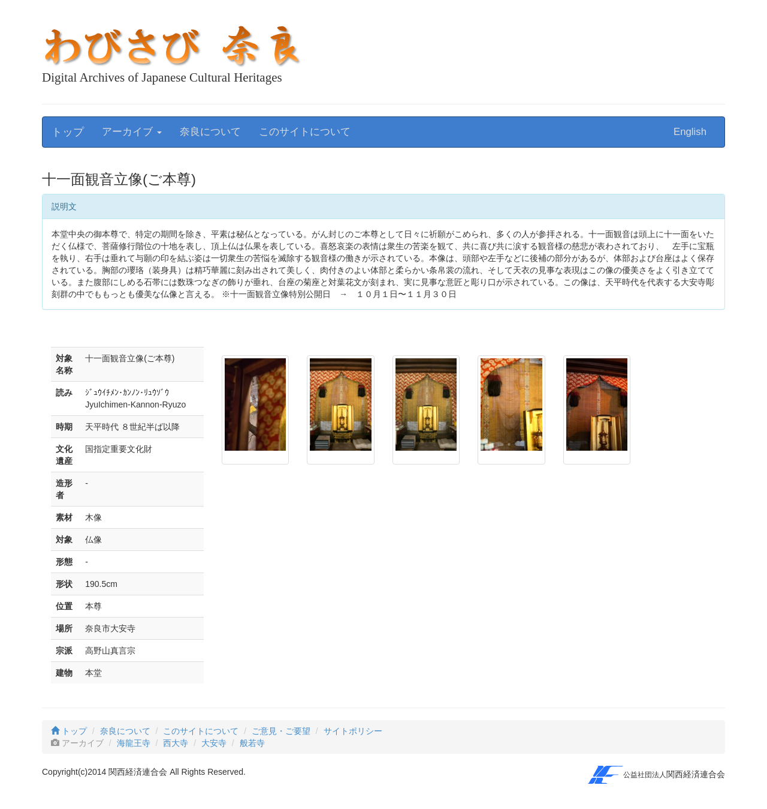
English (690, 131)
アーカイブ (132, 131)
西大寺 (175, 743)
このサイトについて (305, 131)
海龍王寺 (133, 743)
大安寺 (214, 743)
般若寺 (252, 743)
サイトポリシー (353, 731)
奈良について (210, 131)
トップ (68, 132)
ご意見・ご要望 (281, 731)
